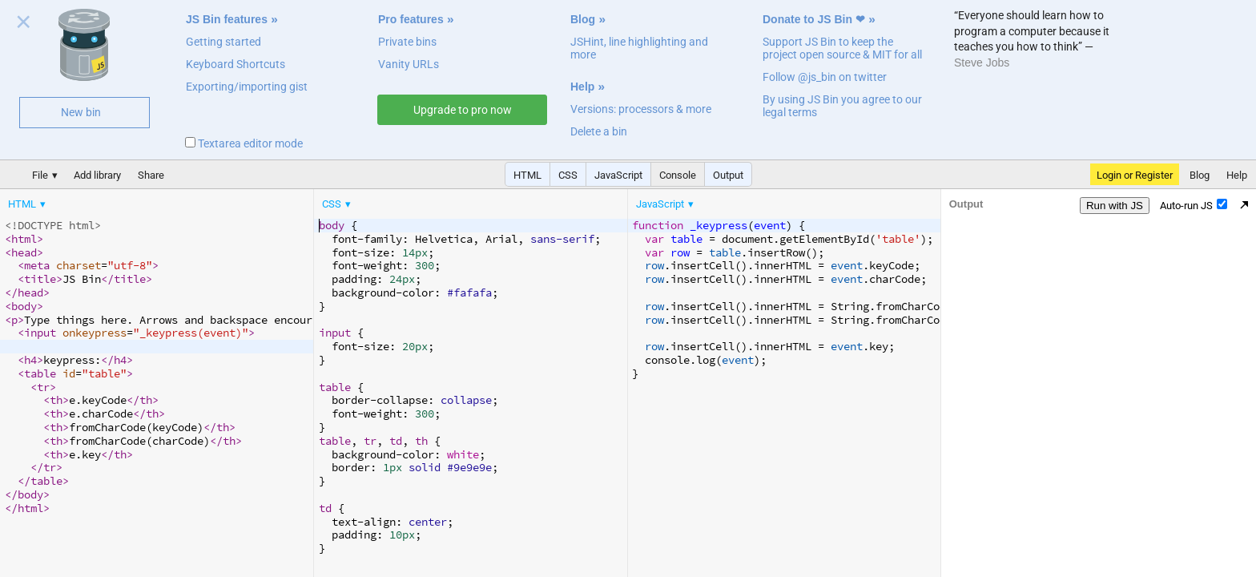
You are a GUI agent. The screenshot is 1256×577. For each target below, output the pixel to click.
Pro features (411, 19)
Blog (582, 19)
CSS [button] (568, 175)
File (40, 175)
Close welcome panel (23, 25)
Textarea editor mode (244, 143)
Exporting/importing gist (247, 86)
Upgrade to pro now (462, 109)
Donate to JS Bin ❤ (814, 19)
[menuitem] (28, 204)
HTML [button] (527, 175)
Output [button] (728, 175)
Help (582, 86)
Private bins (407, 41)
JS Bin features (227, 19)
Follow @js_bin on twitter (825, 77)
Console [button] (677, 175)
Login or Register (1135, 175)
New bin (81, 112)
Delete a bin (598, 131)
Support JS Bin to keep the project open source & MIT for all (842, 48)
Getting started (223, 41)
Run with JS (1114, 206)
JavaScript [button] (618, 175)
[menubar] (128, 200)
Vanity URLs (408, 64)
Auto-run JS (1193, 205)
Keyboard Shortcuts (235, 64)
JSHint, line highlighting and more (639, 48)
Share (151, 175)
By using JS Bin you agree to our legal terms (842, 106)
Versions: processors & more (640, 109)
